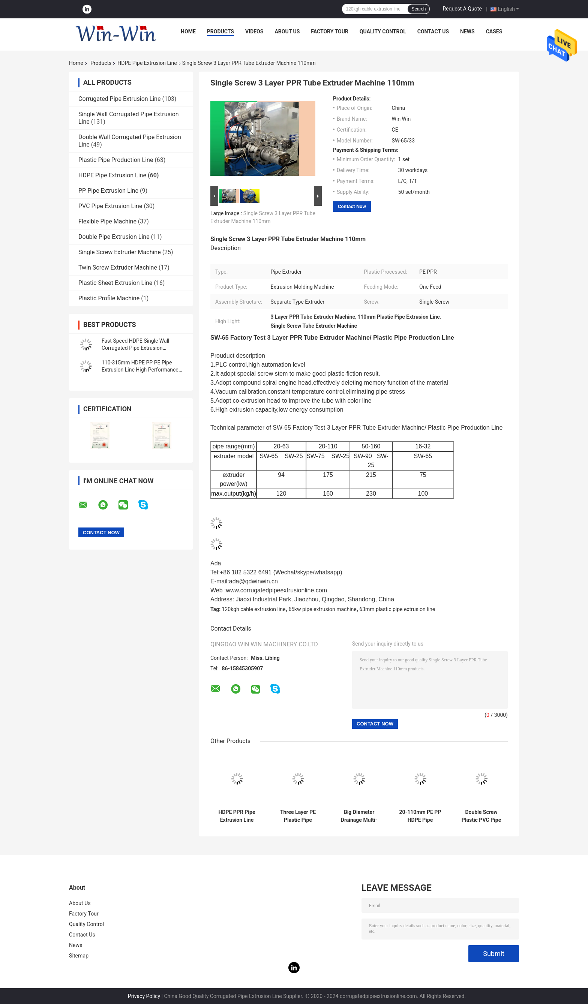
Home (188, 31)
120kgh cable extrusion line (254, 609)
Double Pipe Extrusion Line (114, 236)
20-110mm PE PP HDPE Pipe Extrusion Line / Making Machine (420, 816)
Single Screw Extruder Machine (119, 252)
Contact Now (352, 206)
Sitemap (78, 956)
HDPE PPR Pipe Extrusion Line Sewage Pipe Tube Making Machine (237, 816)
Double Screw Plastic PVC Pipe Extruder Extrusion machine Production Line (481, 816)
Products (220, 31)
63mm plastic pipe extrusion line (397, 609)
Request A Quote (462, 9)
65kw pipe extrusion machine (322, 609)
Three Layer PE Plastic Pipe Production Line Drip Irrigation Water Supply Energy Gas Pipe (298, 816)
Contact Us (433, 31)
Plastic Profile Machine (109, 298)
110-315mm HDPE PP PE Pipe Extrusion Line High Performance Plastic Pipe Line (140, 370)
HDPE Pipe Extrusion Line (147, 63)
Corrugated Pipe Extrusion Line (119, 98)
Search (418, 9)
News (467, 31)
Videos (254, 31)
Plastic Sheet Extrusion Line (115, 282)
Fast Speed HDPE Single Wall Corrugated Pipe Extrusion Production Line (135, 348)
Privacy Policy (144, 996)
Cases (494, 31)
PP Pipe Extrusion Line (108, 190)
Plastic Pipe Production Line (115, 159)
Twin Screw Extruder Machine (117, 267)
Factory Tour (329, 31)
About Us (287, 31)
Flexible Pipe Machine (107, 221)
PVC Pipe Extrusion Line (110, 206)
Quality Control (383, 31)
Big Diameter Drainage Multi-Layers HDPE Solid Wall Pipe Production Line (359, 816)
